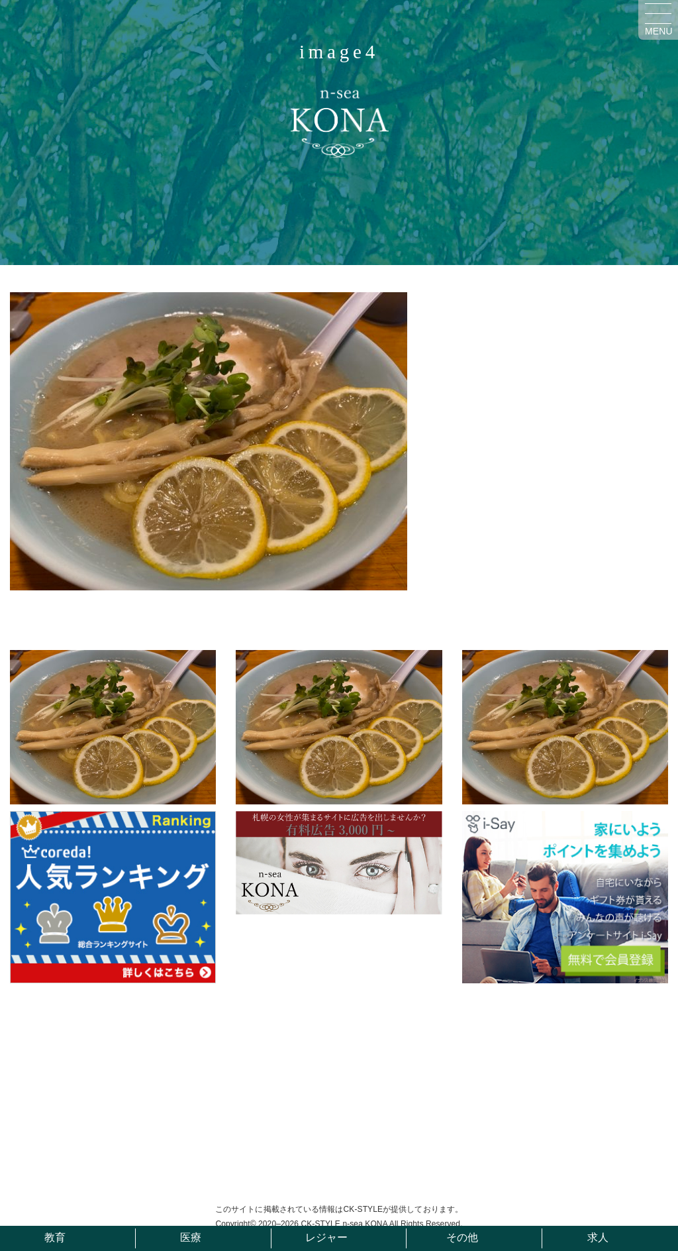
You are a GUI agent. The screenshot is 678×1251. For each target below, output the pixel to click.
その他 (462, 1237)
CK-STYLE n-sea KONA (344, 1223)
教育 (55, 1237)
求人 (597, 1237)
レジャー (326, 1237)
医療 (190, 1237)
